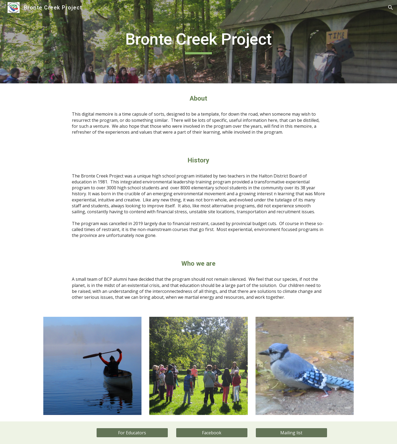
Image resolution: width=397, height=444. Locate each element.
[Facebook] (211, 432)
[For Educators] (132, 432)
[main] (198, 41)
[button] (390, 7)
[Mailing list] (291, 432)
